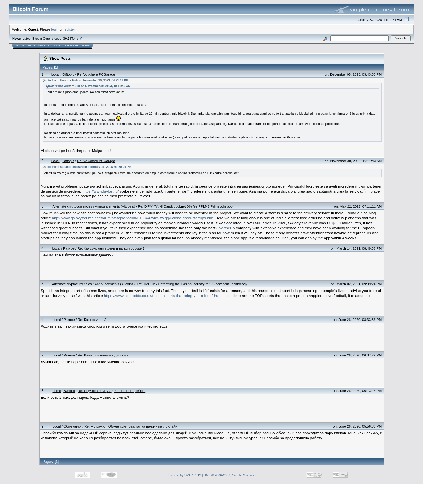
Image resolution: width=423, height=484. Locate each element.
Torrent (76, 38)
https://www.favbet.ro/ (100, 191)
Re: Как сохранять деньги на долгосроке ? (111, 248)
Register (71, 45)
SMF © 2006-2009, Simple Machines (230, 475)
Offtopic (68, 74)
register (69, 29)
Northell (225, 228)
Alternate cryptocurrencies (72, 206)
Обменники (72, 426)
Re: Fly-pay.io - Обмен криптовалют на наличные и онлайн (130, 426)
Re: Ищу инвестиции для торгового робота (111, 391)
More (86, 45)
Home (20, 45)
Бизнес (69, 391)
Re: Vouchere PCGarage (96, 74)
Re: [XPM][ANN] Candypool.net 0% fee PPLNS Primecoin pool (185, 206)
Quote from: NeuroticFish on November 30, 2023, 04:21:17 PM (86, 80)
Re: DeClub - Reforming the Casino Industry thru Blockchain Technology (192, 284)
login (55, 29)
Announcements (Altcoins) (115, 206)
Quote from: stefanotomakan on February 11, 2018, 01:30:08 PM (87, 166)
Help (31, 45)
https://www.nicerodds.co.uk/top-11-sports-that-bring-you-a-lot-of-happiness (167, 295)
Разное (69, 248)
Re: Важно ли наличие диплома (103, 355)
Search (44, 45)
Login (57, 45)
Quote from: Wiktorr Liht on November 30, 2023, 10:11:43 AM (88, 86)
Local (55, 74)
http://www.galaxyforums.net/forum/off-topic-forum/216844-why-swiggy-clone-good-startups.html (133, 218)
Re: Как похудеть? (92, 319)
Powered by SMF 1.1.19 (184, 475)
